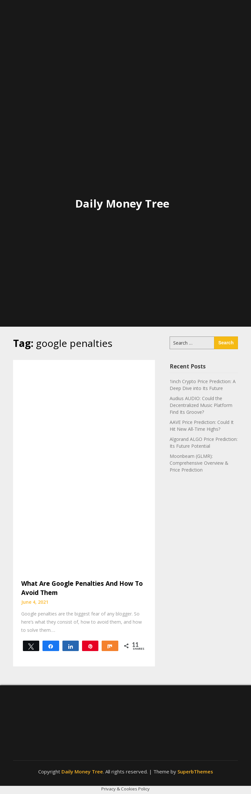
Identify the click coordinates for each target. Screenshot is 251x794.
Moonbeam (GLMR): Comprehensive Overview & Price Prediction (199, 463)
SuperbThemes (195, 771)
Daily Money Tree (122, 203)
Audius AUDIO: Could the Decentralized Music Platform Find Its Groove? (201, 405)
